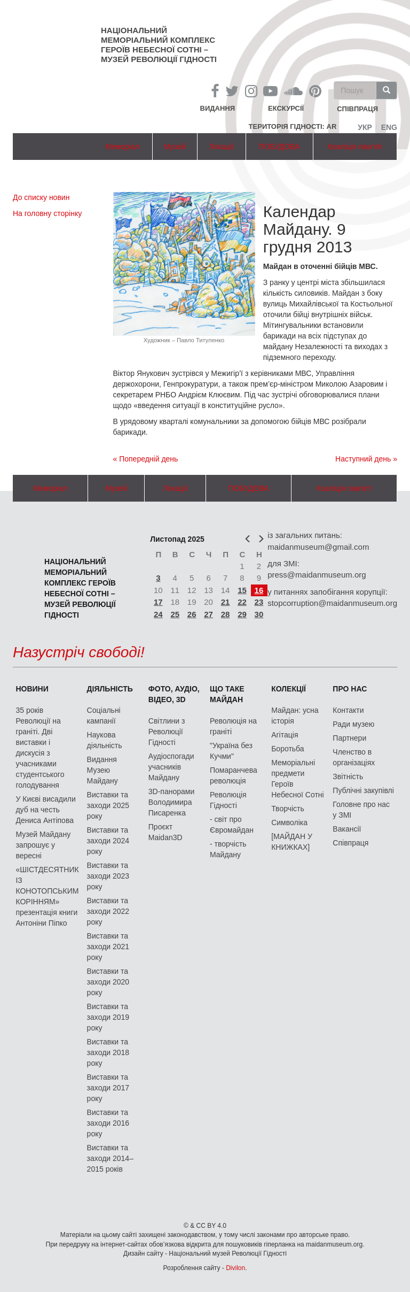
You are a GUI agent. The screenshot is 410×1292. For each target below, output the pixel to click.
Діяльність (110, 689)
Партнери (349, 738)
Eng (389, 127)
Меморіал (122, 146)
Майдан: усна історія (294, 715)
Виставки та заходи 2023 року (108, 876)
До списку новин (41, 197)
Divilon (235, 1268)
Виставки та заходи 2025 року (108, 805)
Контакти (348, 710)
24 (158, 614)
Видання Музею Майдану (102, 770)
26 (191, 614)
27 (208, 614)
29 (242, 614)
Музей (175, 146)
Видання (217, 108)
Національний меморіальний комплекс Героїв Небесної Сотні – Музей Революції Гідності (159, 45)
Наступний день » (366, 459)
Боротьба (287, 748)
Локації (221, 146)
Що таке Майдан (227, 694)
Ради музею (353, 724)
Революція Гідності (228, 800)
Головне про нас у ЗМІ (361, 809)
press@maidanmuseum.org (316, 574)
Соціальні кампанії (104, 715)
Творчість (287, 808)
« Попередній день (145, 459)
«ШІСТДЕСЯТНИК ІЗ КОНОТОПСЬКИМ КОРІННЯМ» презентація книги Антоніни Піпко (46, 896)
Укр (365, 127)
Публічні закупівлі (363, 790)
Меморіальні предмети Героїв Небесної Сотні (297, 778)
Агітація (284, 734)
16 (259, 590)
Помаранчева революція (233, 775)
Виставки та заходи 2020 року (108, 982)
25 (174, 614)
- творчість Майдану (228, 849)
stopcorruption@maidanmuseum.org (332, 602)
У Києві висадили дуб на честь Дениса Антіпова (45, 810)
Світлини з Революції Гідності (166, 732)
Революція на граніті (233, 726)
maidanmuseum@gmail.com (318, 546)
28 (225, 614)
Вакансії (347, 829)
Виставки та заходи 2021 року (108, 947)
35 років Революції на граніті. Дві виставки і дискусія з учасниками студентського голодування (39, 747)
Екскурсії (286, 108)
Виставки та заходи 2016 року (108, 1123)
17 (158, 601)
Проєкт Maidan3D (165, 832)
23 (259, 601)
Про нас (350, 689)
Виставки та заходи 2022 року (108, 911)
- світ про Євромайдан (232, 824)
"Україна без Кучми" (231, 750)
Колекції (288, 689)
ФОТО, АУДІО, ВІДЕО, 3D (174, 694)
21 (225, 601)
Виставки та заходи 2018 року (108, 1052)
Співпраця (350, 843)
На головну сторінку (47, 213)
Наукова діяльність (104, 740)
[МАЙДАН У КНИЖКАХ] (291, 841)
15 (242, 590)
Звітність (348, 776)
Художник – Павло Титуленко (184, 340)
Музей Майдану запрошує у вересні (42, 845)
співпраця (357, 109)
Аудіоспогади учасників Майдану (171, 767)
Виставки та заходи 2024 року (108, 841)
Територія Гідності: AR (293, 126)
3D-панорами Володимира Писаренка (171, 802)
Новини (31, 689)
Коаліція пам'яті (355, 146)
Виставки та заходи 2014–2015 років (110, 1158)
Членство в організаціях (354, 757)
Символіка (289, 822)
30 (259, 614)
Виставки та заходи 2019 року (108, 1017)
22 (242, 601)
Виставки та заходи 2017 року (108, 1088)
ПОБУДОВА (279, 146)
